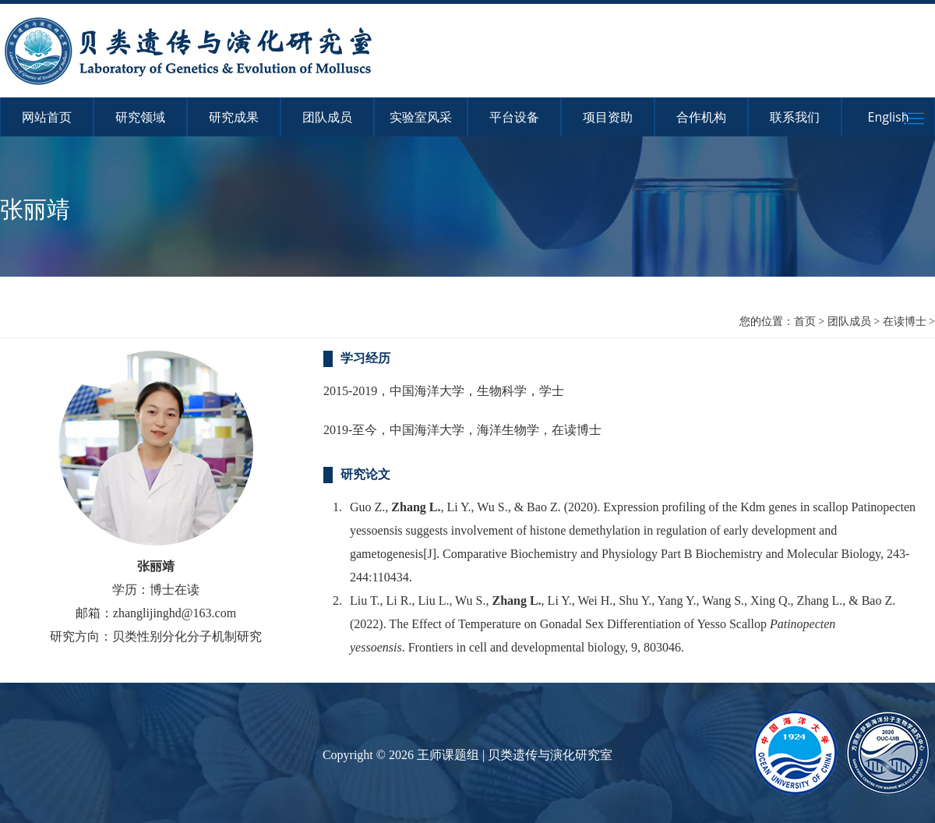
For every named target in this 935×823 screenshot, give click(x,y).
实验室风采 (421, 116)
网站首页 (47, 116)
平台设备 (514, 116)
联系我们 (795, 116)
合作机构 (701, 116)
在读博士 (904, 320)
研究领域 (140, 116)
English (888, 116)
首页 (805, 320)
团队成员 (327, 116)
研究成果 (234, 116)
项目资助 (608, 116)
